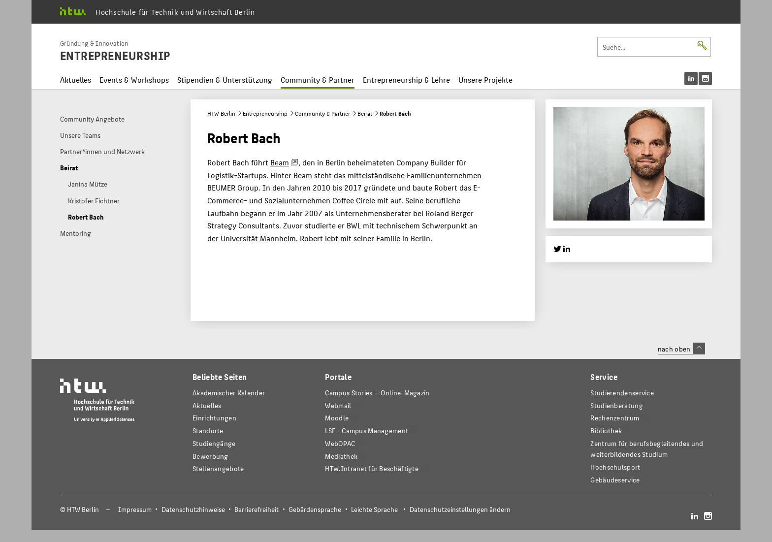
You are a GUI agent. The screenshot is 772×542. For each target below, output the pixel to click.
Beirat (364, 113)
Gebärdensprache (315, 509)
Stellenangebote (218, 468)
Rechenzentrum (614, 418)
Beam (279, 162)
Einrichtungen (214, 418)
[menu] (698, 78)
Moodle (337, 418)
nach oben (681, 348)
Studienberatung (616, 405)
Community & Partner (317, 79)
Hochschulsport (615, 467)
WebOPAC (340, 443)
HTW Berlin (221, 113)
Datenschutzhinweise (193, 509)
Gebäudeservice (615, 480)
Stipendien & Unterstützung (224, 79)
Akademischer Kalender (229, 392)
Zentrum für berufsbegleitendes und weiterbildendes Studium (646, 448)
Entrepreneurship (265, 113)
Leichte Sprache (374, 509)
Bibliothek (606, 430)
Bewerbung (210, 456)
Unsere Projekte (485, 79)
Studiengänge (214, 443)
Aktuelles (75, 79)
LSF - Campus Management (366, 430)
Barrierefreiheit (256, 509)
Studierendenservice (622, 392)
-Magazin (377, 392)
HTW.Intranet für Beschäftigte (371, 468)
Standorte (208, 430)
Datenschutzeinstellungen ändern (460, 509)
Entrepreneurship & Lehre (406, 79)
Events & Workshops (134, 79)
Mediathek (341, 456)
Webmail (338, 405)
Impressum (135, 509)
